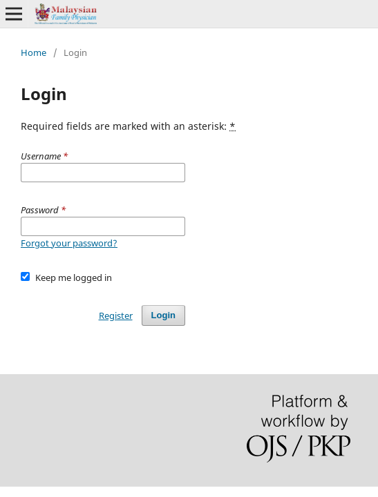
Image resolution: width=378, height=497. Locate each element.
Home (33, 52)
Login (163, 315)
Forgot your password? (69, 243)
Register (116, 315)
